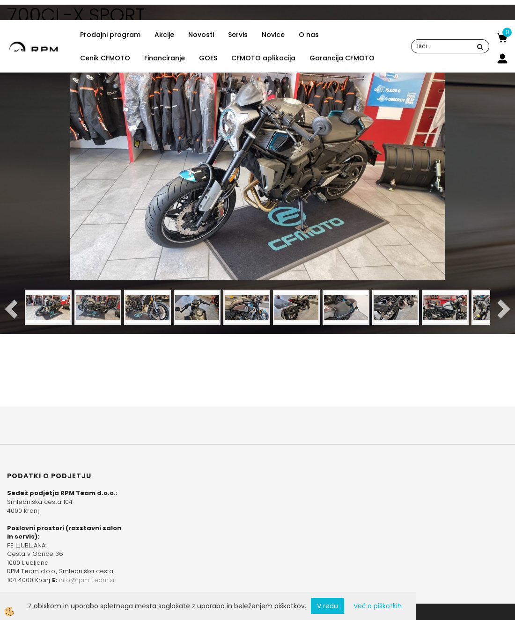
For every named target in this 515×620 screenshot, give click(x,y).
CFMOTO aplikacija (263, 58)
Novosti (201, 34)
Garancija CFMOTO (342, 58)
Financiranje (164, 58)
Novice (273, 34)
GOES (208, 58)
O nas (309, 34)
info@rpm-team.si (86, 580)
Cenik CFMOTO (105, 58)
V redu (327, 606)
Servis (238, 34)
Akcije (164, 34)
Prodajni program (110, 34)
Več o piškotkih (377, 606)
